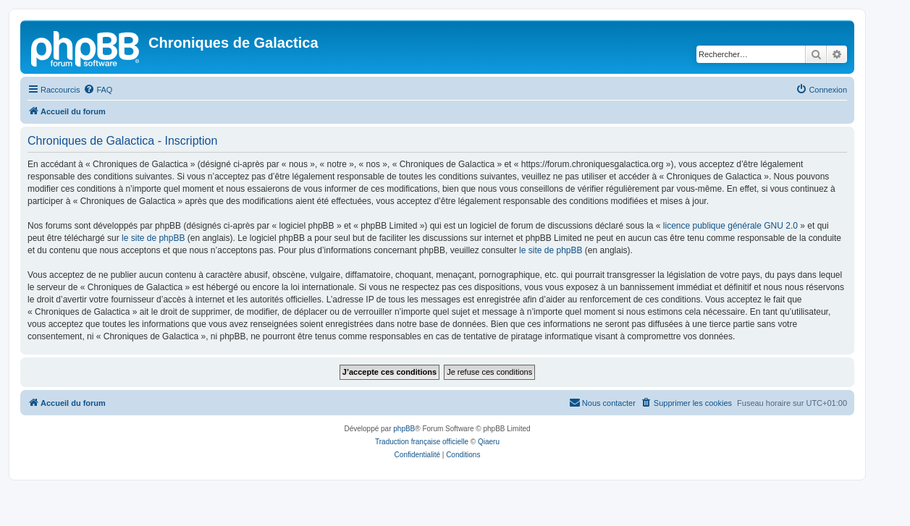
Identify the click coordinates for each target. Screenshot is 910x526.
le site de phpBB (153, 238)
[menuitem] (97, 89)
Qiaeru (489, 442)
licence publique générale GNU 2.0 (730, 226)
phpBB (404, 429)
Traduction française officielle (421, 442)
